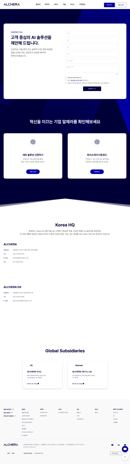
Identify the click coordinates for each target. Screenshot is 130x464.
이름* (68, 40)
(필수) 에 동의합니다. (78, 80)
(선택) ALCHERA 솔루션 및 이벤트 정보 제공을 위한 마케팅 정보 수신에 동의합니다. (89, 83)
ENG (13, 453)
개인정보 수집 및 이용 (76, 80)
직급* (68, 47)
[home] (12, 4)
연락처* (68, 54)
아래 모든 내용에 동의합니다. (75, 77)
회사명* (68, 33)
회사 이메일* (70, 61)
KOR (8, 453)
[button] (38, 4)
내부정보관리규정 (38, 453)
